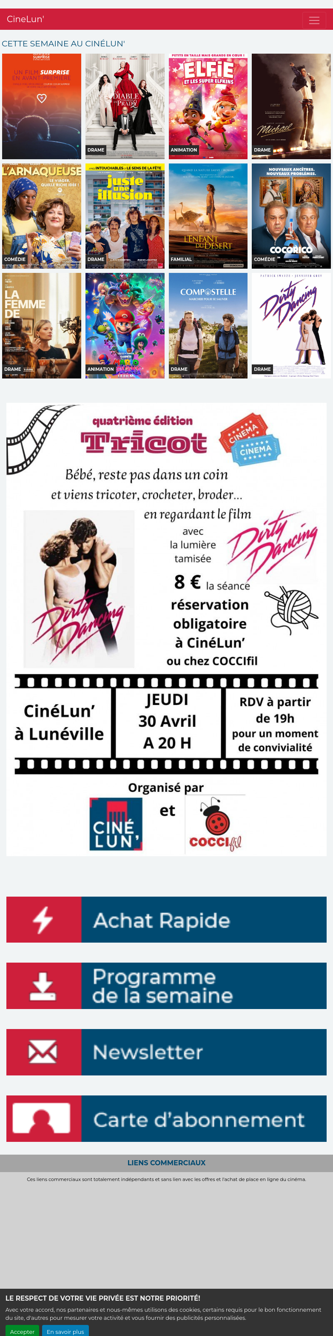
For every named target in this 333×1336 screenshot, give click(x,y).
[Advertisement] (166, 1246)
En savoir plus (65, 1323)
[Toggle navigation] (314, 11)
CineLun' (25, 11)
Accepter (22, 1323)
